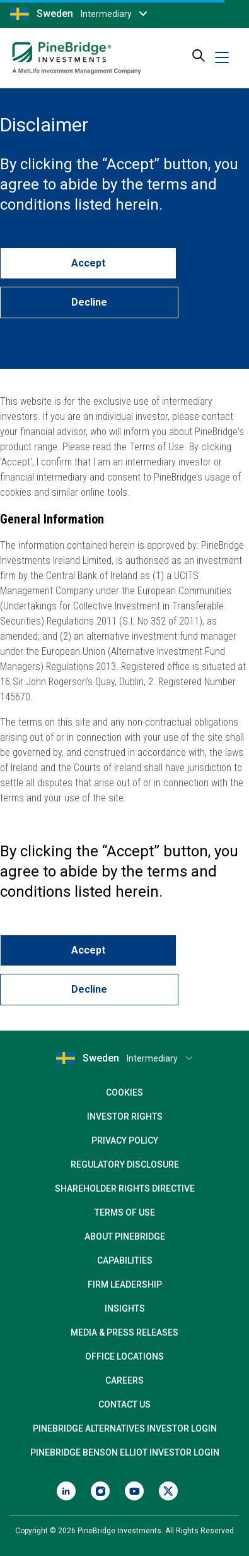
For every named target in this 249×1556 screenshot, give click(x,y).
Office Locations (124, 1356)
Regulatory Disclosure (125, 1164)
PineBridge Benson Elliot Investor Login (124, 1452)
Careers (124, 1380)
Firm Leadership (125, 1284)
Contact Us (124, 1404)
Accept (88, 263)
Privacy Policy (124, 1140)
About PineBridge (124, 1236)
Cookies (124, 1092)
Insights (125, 1308)
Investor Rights (125, 1116)
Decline (89, 302)
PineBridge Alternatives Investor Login (125, 1428)
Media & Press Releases (124, 1332)
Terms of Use (125, 1212)
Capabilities (125, 1260)
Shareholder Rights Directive (125, 1188)
